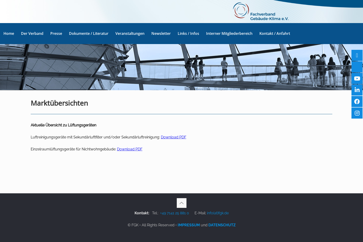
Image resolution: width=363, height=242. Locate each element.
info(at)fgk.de (218, 213)
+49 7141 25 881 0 (174, 213)
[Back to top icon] (181, 203)
